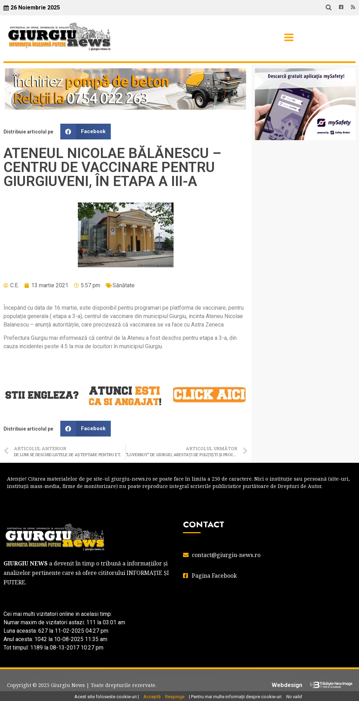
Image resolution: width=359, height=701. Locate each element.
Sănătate (124, 285)
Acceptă (152, 696)
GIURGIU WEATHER (305, 173)
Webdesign (287, 684)
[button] (85, 131)
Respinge (174, 696)
